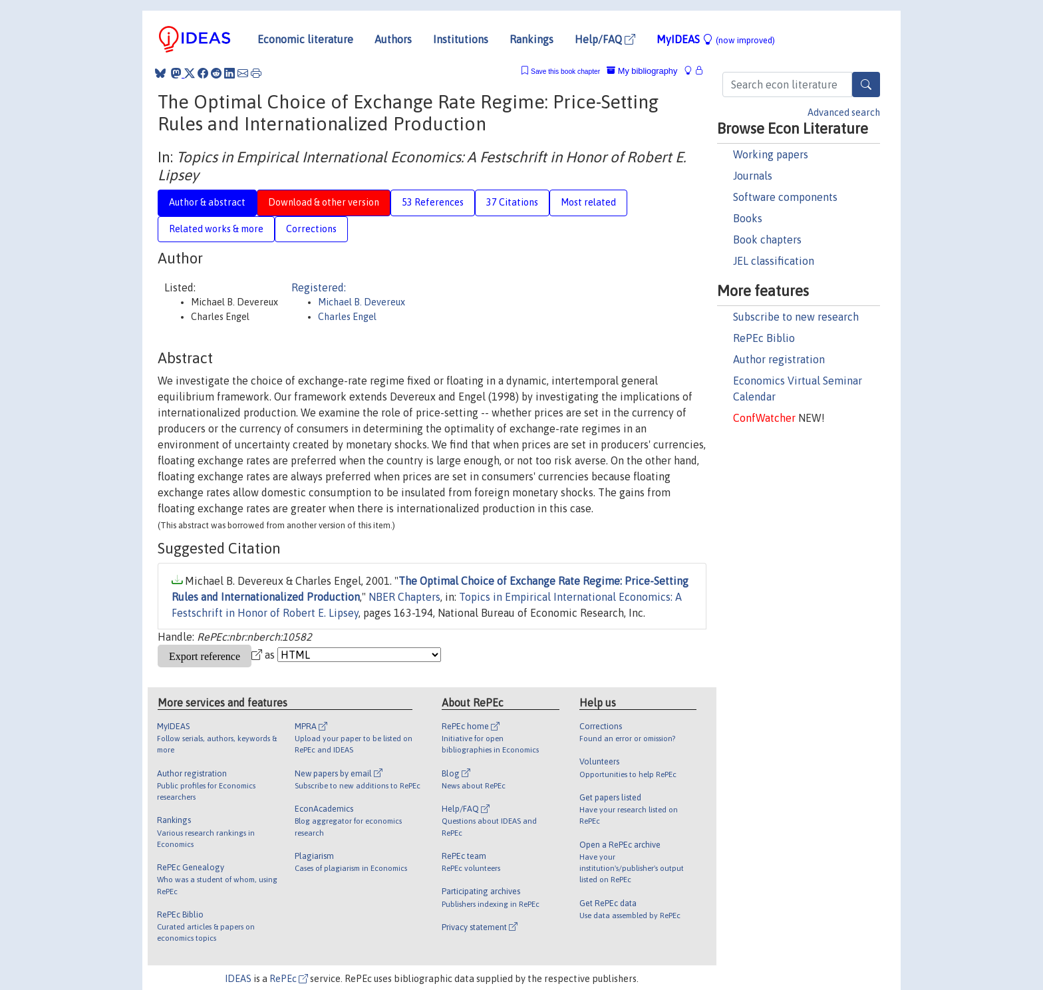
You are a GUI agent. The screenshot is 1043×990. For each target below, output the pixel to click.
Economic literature (305, 39)
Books (747, 218)
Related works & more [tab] (216, 229)
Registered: (318, 287)
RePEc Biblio (764, 338)
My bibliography (642, 71)
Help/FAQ (605, 39)
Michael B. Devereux (361, 302)
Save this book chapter (565, 71)
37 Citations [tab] (512, 202)
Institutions (460, 39)
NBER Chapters (404, 597)
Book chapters (767, 240)
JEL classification (773, 261)
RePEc (288, 978)
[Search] (866, 84)
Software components (785, 197)
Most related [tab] (588, 202)
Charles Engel (347, 316)
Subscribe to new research (796, 317)
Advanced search (844, 112)
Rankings (531, 39)
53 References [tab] (433, 202)
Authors (393, 39)
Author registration (779, 359)
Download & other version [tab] (323, 202)
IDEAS (238, 978)
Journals (752, 176)
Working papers (770, 154)
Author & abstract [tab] (207, 202)
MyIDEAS (716, 39)
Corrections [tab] (311, 229)
